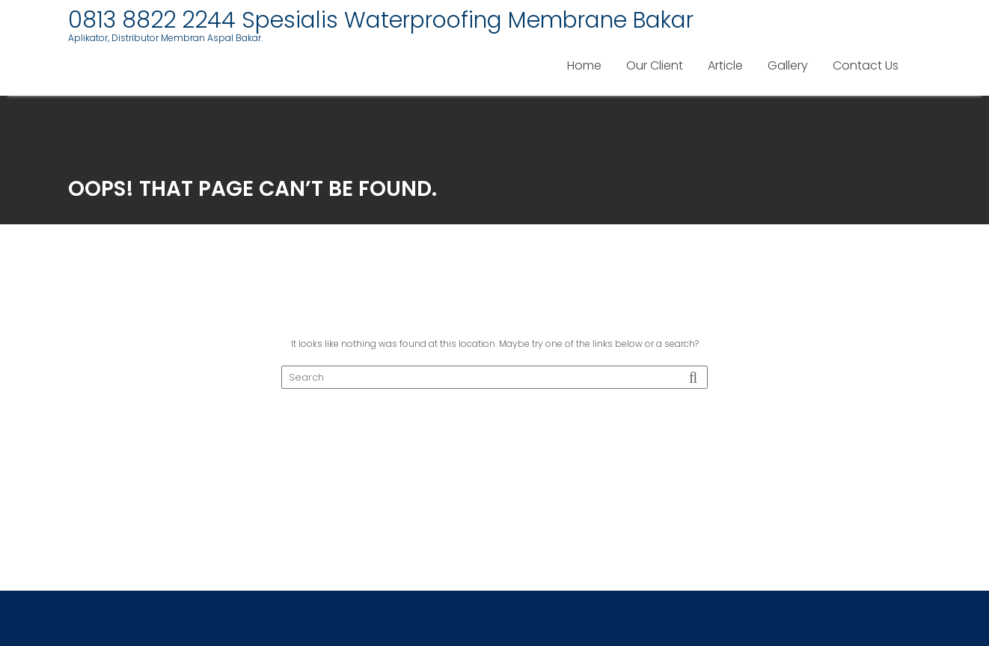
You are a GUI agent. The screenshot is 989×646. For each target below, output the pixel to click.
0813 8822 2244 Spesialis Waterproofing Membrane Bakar (380, 20)
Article (725, 65)
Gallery (788, 65)
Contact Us (865, 65)
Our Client (654, 65)
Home (584, 65)
